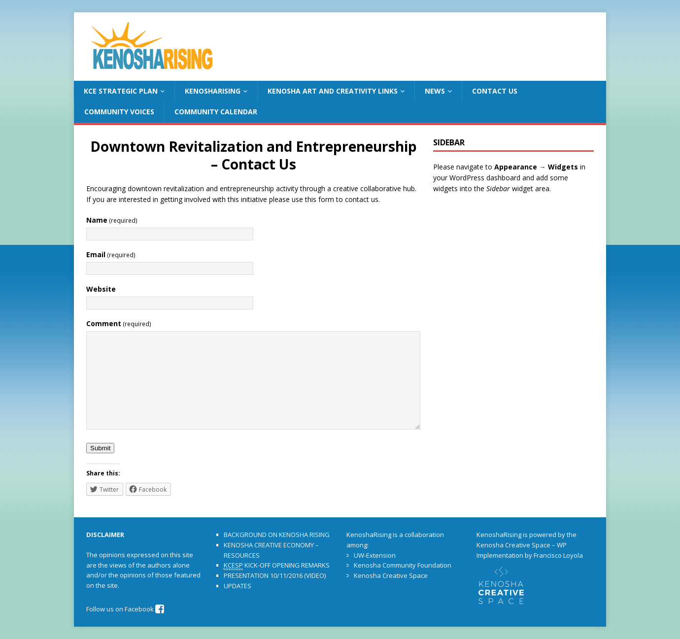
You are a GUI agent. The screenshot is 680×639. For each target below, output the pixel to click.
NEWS (435, 91)
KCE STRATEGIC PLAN (121, 91)
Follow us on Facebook (125, 609)
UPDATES (237, 585)
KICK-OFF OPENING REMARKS (277, 565)
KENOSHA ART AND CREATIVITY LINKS (333, 91)
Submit (100, 448)
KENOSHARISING (212, 91)
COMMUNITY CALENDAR (215, 111)
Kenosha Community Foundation (402, 565)
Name (111, 220)
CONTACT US (494, 91)
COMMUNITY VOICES (119, 111)
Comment (118, 323)
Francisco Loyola (558, 555)
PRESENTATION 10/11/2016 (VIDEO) (275, 575)
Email (111, 254)
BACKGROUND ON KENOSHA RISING (277, 534)
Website (101, 289)
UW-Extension (375, 555)
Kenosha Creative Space (391, 575)
